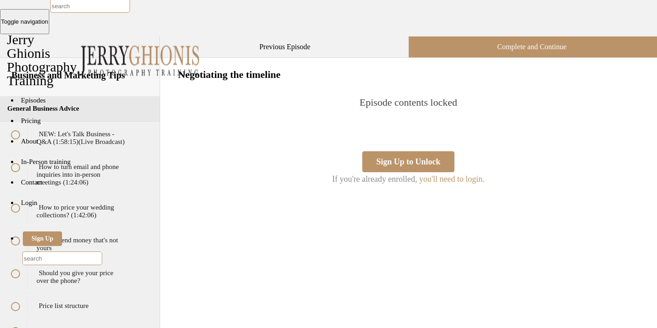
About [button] (30, 141)
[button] (143, 41)
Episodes (33, 100)
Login (29, 202)
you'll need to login (451, 179)
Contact (31, 182)
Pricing (31, 120)
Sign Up (42, 238)
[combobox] (62, 258)
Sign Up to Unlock (408, 161)
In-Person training (46, 161)
